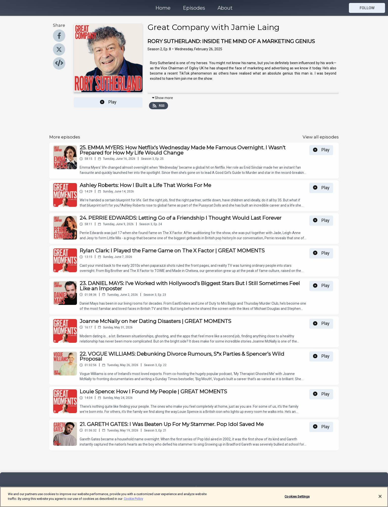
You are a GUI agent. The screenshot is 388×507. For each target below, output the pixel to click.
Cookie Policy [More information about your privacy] (133, 501)
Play (108, 102)
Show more (162, 98)
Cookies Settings (297, 499)
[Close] (380, 498)
